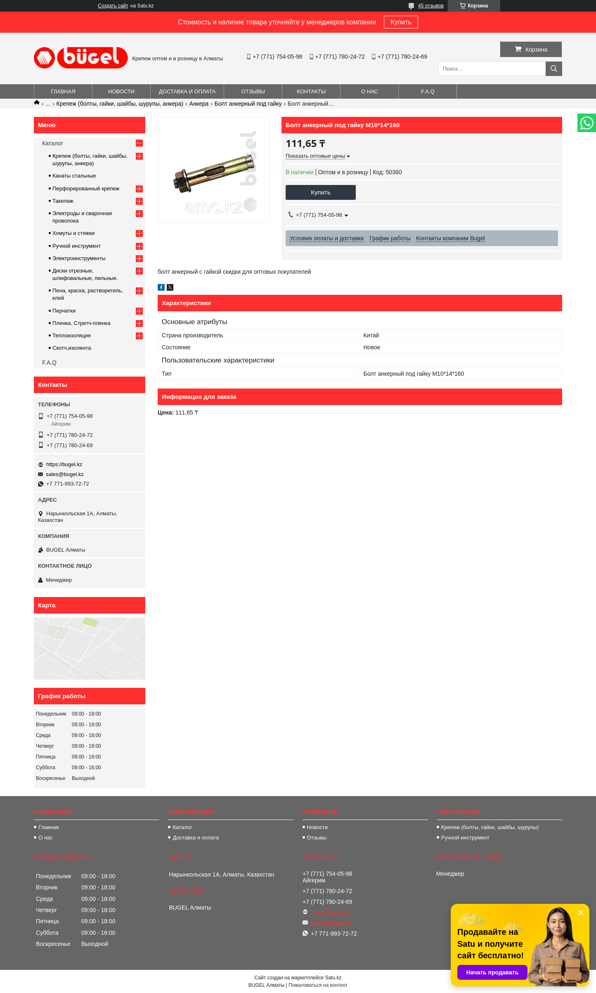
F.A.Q (428, 91)
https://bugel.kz (64, 464)
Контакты (311, 91)
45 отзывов (431, 6)
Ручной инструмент (76, 246)
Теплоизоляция (71, 335)
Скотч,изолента (71, 348)
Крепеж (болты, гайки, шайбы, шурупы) (490, 827)
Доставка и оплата (187, 91)
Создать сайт (113, 6)
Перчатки (64, 311)
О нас (369, 91)
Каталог (52, 143)
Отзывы (253, 91)
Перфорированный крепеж (85, 188)
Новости (121, 91)
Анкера (199, 103)
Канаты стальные (74, 176)
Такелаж (62, 201)
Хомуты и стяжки (73, 233)
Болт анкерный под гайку (248, 103)
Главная (63, 91)
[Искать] (554, 69)
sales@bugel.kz (65, 474)
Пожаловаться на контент (318, 985)
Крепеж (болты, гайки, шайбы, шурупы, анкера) (120, 103)
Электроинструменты (79, 258)
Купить (401, 22)
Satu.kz (333, 978)
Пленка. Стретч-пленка (81, 323)
